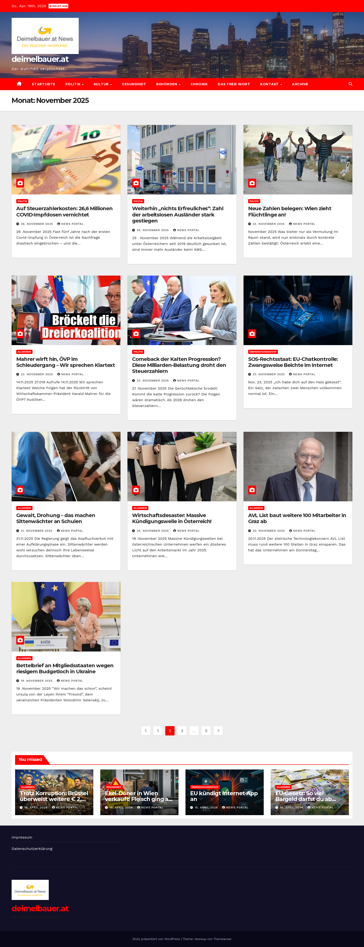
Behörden (167, 84)
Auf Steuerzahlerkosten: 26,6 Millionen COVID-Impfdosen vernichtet (64, 211)
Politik (73, 84)
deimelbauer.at (40, 59)
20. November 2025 (153, 530)
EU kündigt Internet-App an (223, 796)
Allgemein (24, 351)
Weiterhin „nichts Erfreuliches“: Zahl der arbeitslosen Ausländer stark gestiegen (177, 214)
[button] (350, 84)
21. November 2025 (37, 530)
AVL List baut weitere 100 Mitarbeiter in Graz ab (297, 518)
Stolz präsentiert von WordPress (156, 939)
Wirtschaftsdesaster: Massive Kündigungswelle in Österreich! (171, 518)
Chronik (199, 84)
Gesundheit (134, 84)
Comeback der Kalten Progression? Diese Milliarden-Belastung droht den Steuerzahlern (179, 365)
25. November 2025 (153, 230)
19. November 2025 (37, 680)
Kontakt (270, 84)
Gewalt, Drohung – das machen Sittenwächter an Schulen (55, 518)
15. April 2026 (207, 807)
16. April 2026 (122, 807)
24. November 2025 (269, 224)
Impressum (22, 837)
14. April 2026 (292, 807)
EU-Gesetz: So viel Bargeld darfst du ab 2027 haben (303, 799)
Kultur (102, 84)
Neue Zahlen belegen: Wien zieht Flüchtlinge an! (289, 211)
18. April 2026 (36, 807)
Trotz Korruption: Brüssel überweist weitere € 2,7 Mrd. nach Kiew (54, 799)
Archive (300, 84)
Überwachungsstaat (263, 351)
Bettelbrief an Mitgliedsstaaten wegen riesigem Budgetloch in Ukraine (65, 668)
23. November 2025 (37, 374)
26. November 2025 (37, 224)
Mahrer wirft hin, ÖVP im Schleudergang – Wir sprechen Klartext (65, 362)
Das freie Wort (234, 84)
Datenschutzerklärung (32, 848)
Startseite (43, 84)
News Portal (70, 224)
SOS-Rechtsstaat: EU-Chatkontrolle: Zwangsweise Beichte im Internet (293, 362)
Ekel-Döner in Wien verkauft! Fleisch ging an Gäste (138, 799)
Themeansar (223, 939)
